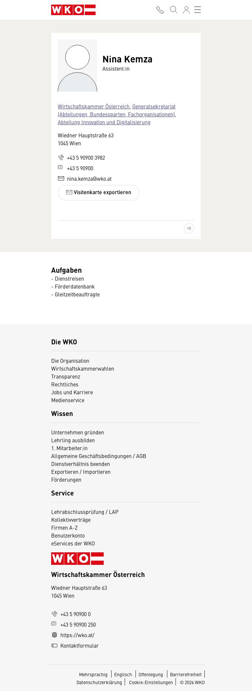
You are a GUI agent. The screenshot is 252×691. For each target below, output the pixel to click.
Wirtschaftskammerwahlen (82, 368)
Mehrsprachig (94, 674)
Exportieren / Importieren (81, 471)
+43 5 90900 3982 (81, 157)
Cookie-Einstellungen (151, 682)
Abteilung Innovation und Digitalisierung (104, 122)
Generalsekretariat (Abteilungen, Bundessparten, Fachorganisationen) (117, 110)
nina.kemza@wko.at (85, 178)
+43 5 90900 (75, 168)
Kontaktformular (75, 645)
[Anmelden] (186, 10)
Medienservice (67, 399)
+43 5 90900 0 (71, 613)
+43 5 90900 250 (73, 624)
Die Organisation (70, 360)
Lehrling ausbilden (73, 440)
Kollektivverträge (71, 519)
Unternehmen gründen (77, 432)
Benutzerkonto (68, 535)
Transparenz (65, 376)
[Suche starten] (173, 9)
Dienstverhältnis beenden (80, 463)
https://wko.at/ (72, 634)
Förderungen (66, 479)
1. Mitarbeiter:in (69, 447)
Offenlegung (150, 674)
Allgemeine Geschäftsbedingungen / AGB (98, 455)
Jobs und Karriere (72, 392)
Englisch (123, 674)
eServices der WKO (73, 543)
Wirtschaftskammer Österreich (94, 106)
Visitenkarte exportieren (98, 192)
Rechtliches (64, 384)
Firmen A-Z (64, 527)
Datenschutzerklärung (99, 682)
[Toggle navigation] (197, 10)
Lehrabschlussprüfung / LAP (84, 511)
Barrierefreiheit (186, 674)
